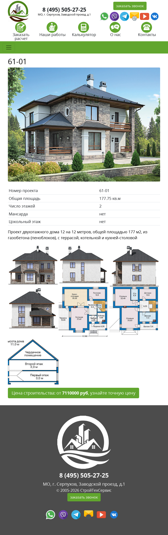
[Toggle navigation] (9, 47)
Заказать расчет (21, 32)
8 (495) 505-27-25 (64, 9)
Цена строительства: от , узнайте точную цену (73, 393)
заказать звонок (130, 5)
